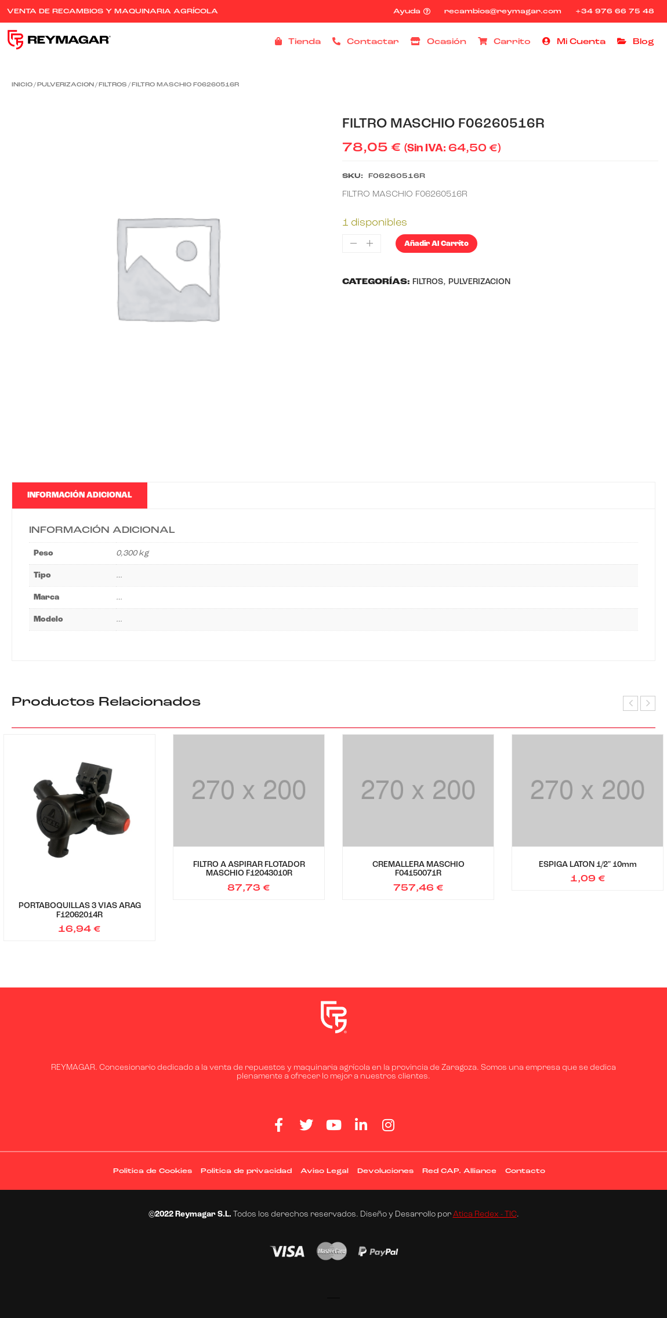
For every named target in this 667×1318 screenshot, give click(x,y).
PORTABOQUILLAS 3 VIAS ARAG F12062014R (80, 910)
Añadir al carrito (436, 244)
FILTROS (113, 85)
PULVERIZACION (65, 85)
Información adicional (79, 495)
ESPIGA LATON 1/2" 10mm (588, 864)
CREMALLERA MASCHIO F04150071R (418, 869)
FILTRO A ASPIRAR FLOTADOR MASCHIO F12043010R (249, 869)
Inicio (22, 85)
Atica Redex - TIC (485, 1214)
